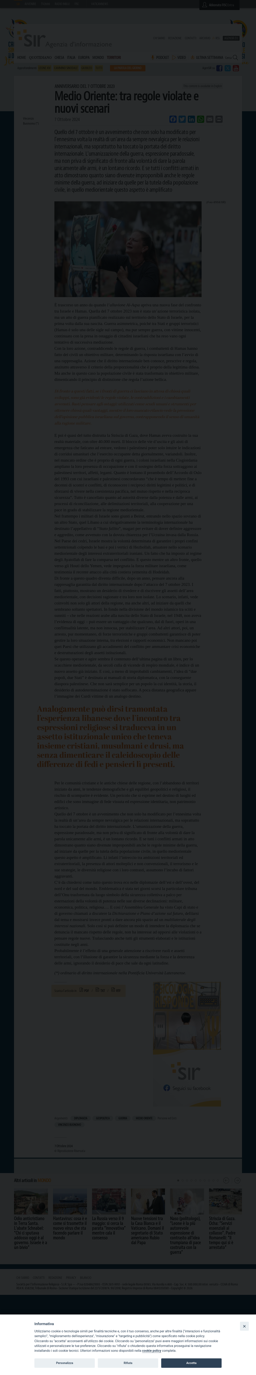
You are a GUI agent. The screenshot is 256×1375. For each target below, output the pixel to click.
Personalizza (64, 1363)
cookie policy (151, 1351)
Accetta (191, 1363)
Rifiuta (128, 1363)
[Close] (244, 1326)
